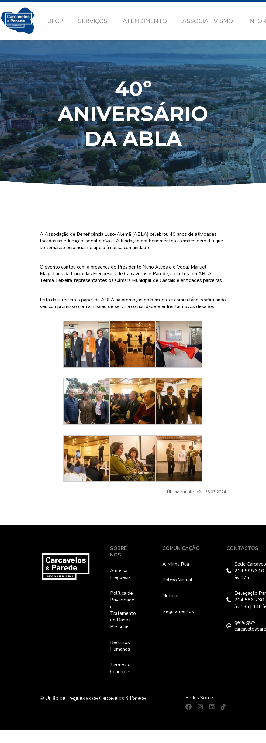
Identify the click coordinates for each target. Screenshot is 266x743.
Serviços (92, 21)
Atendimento (145, 21)
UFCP (55, 21)
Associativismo (207, 21)
